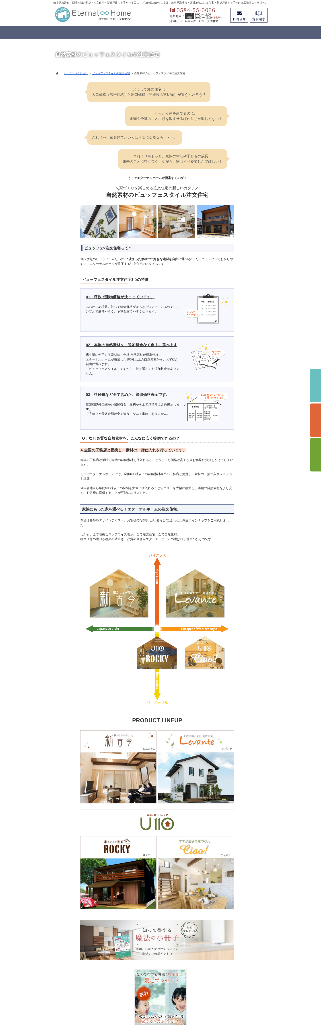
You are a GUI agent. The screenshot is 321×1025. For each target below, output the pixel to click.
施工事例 (225, 330)
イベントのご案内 (231, 303)
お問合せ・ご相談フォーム (241, 978)
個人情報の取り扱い (233, 417)
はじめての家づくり (233, 294)
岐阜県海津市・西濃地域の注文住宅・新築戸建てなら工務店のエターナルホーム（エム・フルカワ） (155, 1005)
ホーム (224, 208)
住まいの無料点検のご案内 (238, 358)
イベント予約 (315, 385)
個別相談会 (315, 420)
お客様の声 (227, 340)
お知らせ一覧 (228, 394)
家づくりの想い (230, 235)
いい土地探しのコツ (233, 312)
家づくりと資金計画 (233, 321)
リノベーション (230, 276)
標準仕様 (225, 253)
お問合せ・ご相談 (231, 385)
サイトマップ (228, 426)
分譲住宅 (225, 285)
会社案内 (225, 367)
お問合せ (239, 15)
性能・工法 (227, 244)
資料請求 (259, 15)
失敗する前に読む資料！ (236, 376)
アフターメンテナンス (235, 349)
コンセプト (227, 217)
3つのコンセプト (231, 226)
